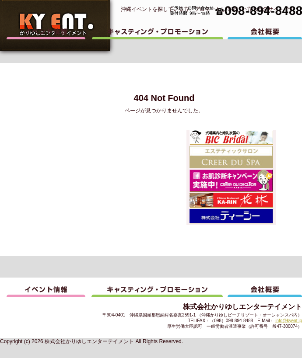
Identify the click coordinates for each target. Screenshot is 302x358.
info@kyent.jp (288, 320)
